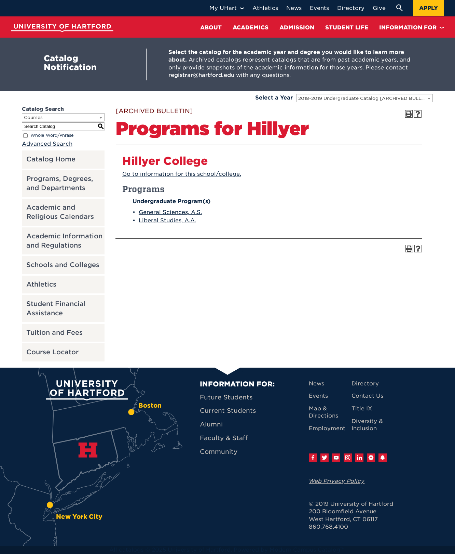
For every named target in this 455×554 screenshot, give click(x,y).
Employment (327, 428)
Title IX (361, 408)
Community (218, 451)
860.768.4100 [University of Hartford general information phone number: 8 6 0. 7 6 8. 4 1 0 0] (328, 527)
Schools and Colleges (62, 265)
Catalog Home (50, 159)
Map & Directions (323, 412)
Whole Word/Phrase (52, 135)
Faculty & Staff (224, 437)
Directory (365, 383)
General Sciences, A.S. (170, 212)
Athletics (41, 284)
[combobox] (364, 98)
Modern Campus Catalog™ (307, 549)
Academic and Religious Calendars (60, 212)
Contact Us (367, 396)
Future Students (226, 397)
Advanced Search (47, 144)
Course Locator (52, 352)
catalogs (131, 549)
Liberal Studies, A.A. (167, 220)
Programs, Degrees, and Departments (59, 183)
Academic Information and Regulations (64, 240)
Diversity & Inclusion (367, 425)
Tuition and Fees (54, 333)
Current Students (228, 410)
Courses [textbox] (33, 117)
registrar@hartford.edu (201, 75)
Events (318, 396)
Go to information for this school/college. (181, 174)
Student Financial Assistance (56, 308)
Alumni (211, 424)
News (316, 383)
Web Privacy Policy (336, 481)
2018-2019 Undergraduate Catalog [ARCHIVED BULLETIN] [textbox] (365, 98)
